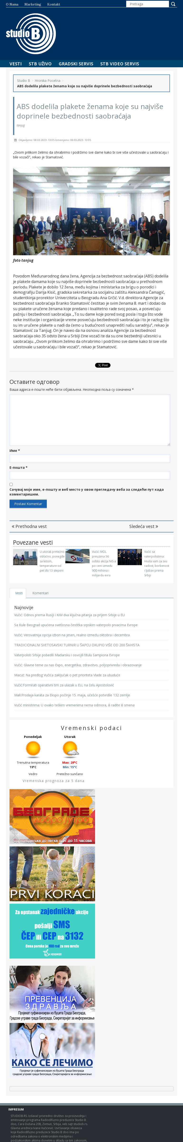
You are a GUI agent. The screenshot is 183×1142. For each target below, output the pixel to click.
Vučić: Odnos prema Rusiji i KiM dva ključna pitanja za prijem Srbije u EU (69, 615)
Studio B (23, 80)
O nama (12, 4)
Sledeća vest (143, 526)
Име (15, 450)
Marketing (32, 4)
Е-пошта (19, 467)
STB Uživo (40, 64)
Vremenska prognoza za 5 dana (54, 780)
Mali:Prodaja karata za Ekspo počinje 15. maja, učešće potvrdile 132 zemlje (72, 695)
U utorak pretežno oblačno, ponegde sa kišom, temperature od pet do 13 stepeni (52, 561)
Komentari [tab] (41, 593)
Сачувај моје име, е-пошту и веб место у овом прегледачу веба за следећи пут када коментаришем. (87, 491)
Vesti (16, 64)
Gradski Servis (76, 64)
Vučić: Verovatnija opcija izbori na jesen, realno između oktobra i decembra (72, 635)
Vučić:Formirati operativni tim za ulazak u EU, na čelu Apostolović (64, 685)
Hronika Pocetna (47, 80)
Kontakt (53, 4)
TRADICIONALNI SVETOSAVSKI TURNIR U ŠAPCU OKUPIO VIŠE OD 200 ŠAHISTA (77, 645)
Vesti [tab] (19, 593)
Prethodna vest (29, 526)
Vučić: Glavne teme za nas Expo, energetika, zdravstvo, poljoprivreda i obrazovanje (78, 665)
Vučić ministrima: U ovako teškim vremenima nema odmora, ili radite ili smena (74, 705)
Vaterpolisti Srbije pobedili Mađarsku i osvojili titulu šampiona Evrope (67, 655)
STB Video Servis (119, 64)
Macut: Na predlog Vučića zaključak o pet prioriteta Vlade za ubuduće (67, 675)
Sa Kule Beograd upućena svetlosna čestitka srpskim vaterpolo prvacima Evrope (76, 625)
